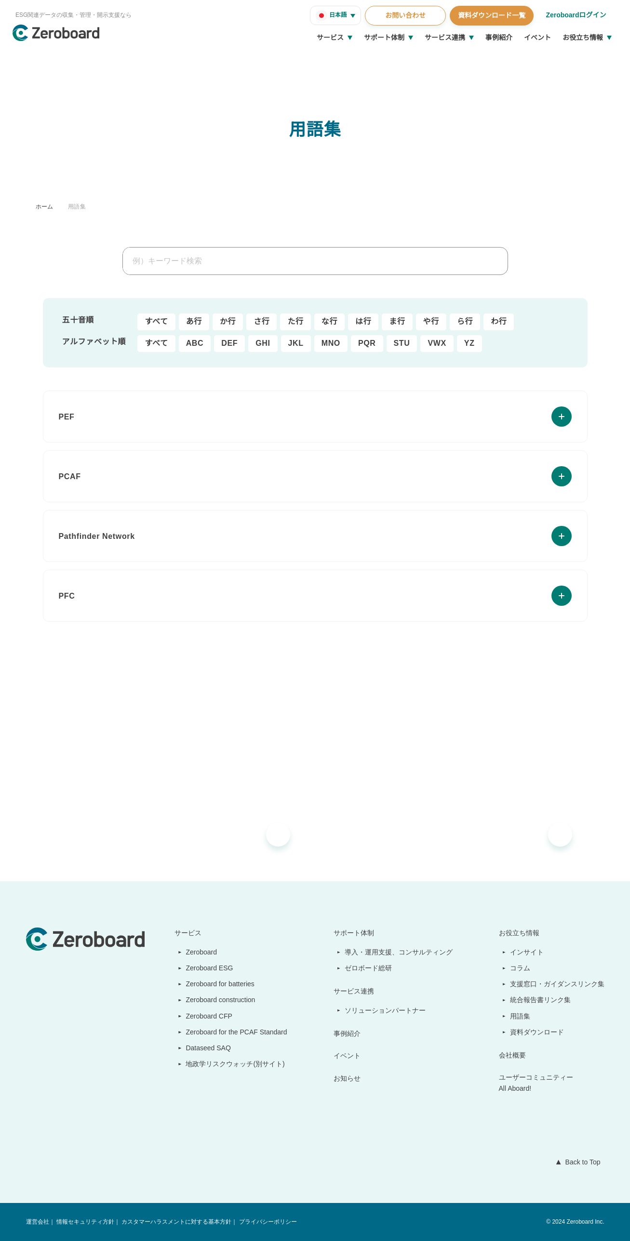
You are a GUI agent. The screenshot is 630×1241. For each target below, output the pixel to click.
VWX (432, 343)
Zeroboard (198, 952)
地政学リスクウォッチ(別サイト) (230, 1064)
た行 (295, 321)
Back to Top (581, 1162)
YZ (463, 343)
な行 (329, 321)
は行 (363, 321)
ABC (194, 343)
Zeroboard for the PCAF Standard (234, 1032)
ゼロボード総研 (369, 968)
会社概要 (512, 1055)
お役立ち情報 (583, 37)
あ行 (194, 321)
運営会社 (37, 1222)
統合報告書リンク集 (540, 1000)
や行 (431, 321)
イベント (537, 37)
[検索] (499, 261)
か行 (228, 321)
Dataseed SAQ (203, 1048)
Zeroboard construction (220, 1000)
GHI (260, 343)
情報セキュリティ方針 (85, 1222)
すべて (156, 321)
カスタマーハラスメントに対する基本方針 (176, 1222)
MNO (327, 343)
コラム (520, 968)
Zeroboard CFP (205, 1016)
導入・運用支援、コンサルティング (399, 952)
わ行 (499, 321)
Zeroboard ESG (205, 968)
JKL (292, 343)
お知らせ (348, 1078)
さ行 (261, 321)
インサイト (527, 952)
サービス (330, 37)
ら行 (465, 321)
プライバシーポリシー (267, 1222)
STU (397, 343)
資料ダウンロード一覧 (490, 15)
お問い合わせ (404, 15)
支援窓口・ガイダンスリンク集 (557, 984)
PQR (362, 343)
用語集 (77, 206)
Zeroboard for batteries (219, 984)
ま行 (397, 321)
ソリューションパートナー (386, 1010)
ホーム (45, 206)
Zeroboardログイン (575, 15)
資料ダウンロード (537, 1032)
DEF (227, 343)
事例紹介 (498, 37)
